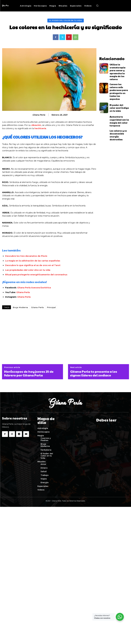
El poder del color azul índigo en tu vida (119, 93)
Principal (51, 307)
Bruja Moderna (20, 307)
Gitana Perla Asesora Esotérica (34, 287)
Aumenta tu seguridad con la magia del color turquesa (119, 106)
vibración (36, 125)
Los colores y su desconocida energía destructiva (118, 118)
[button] (97, 6)
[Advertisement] (65, 338)
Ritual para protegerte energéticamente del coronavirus (36, 274)
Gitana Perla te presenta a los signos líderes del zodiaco (93, 373)
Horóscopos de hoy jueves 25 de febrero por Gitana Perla (29, 373)
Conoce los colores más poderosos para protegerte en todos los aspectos (119, 80)
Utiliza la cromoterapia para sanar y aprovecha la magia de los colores (118, 67)
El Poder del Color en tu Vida (65, 20)
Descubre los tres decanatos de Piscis (26, 256)
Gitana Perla (38, 115)
